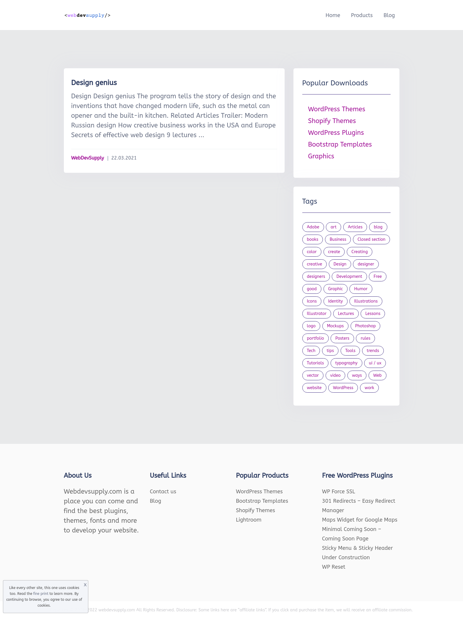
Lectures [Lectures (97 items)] (346, 313)
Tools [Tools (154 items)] (350, 350)
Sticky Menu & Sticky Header (357, 548)
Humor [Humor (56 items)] (360, 288)
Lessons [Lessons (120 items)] (372, 313)
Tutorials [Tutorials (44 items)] (315, 363)
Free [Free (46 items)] (378, 276)
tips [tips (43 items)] (330, 350)
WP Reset (333, 567)
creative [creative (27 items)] (314, 264)
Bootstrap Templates (340, 144)
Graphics (321, 156)
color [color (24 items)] (312, 251)
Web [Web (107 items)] (377, 375)
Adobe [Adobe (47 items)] (313, 227)
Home (333, 15)
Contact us (163, 491)
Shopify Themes (332, 121)
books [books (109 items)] (312, 239)
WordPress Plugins (336, 133)
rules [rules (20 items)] (365, 338)
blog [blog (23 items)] (378, 227)
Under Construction (346, 557)
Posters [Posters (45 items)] (342, 338)
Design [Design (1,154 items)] (339, 264)
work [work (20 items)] (369, 387)
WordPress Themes (336, 109)
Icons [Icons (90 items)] (312, 301)
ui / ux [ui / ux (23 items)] (375, 363)
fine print (40, 594)
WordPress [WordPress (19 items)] (343, 387)
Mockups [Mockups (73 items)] (335, 325)
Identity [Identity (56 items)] (335, 301)
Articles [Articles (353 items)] (355, 227)
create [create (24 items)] (334, 251)
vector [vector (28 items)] (313, 375)
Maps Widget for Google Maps (359, 520)
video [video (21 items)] (335, 375)
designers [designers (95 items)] (316, 276)
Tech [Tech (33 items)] (311, 350)
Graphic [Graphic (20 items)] (335, 288)
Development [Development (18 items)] (349, 276)
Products (362, 15)
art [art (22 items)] (333, 227)
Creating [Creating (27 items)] (359, 251)
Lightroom (249, 520)
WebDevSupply (87, 158)
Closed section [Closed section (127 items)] (372, 239)
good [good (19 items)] (312, 288)
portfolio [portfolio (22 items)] (315, 338)
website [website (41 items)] (314, 387)
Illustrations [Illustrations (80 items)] (366, 301)
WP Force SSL (338, 491)
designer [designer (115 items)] (366, 264)
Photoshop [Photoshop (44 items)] (365, 325)
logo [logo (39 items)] (311, 325)
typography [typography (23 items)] (346, 363)
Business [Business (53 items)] (338, 239)
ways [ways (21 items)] (357, 375)
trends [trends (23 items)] (373, 350)
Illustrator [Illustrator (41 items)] (317, 313)
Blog (389, 15)
